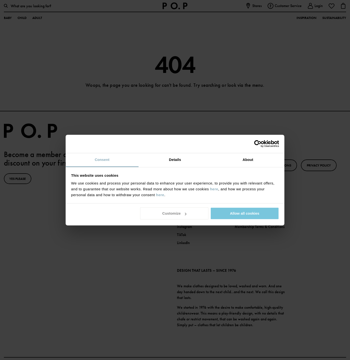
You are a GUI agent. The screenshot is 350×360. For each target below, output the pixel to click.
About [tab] (248, 160)
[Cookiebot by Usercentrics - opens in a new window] (257, 143)
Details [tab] (175, 160)
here (214, 189)
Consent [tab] (102, 160)
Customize (174, 213)
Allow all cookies (244, 213)
